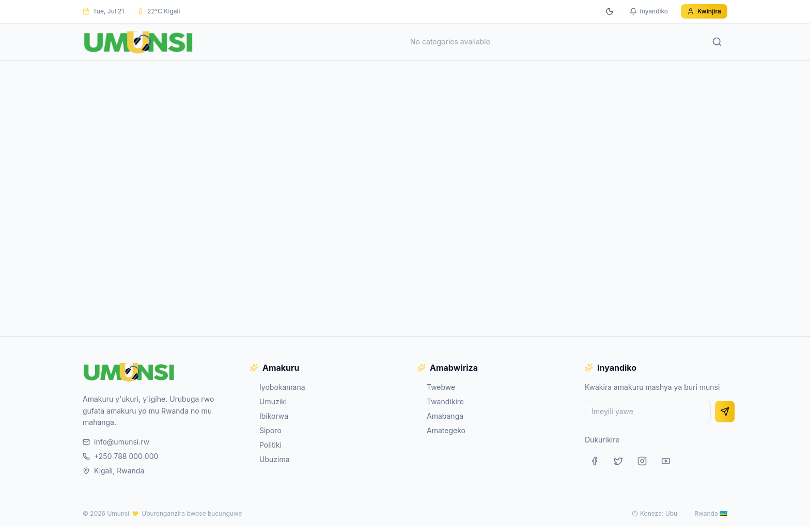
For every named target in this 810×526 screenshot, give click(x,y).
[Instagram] (642, 461)
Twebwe (436, 387)
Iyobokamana (277, 387)
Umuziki (268, 401)
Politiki (266, 444)
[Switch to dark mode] (609, 11)
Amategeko (441, 430)
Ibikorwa (269, 416)
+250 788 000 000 (120, 456)
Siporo (266, 430)
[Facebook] (594, 461)
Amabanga (440, 416)
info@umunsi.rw (116, 441)
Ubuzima (270, 459)
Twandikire (440, 401)
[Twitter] (618, 461)
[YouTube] (666, 461)
